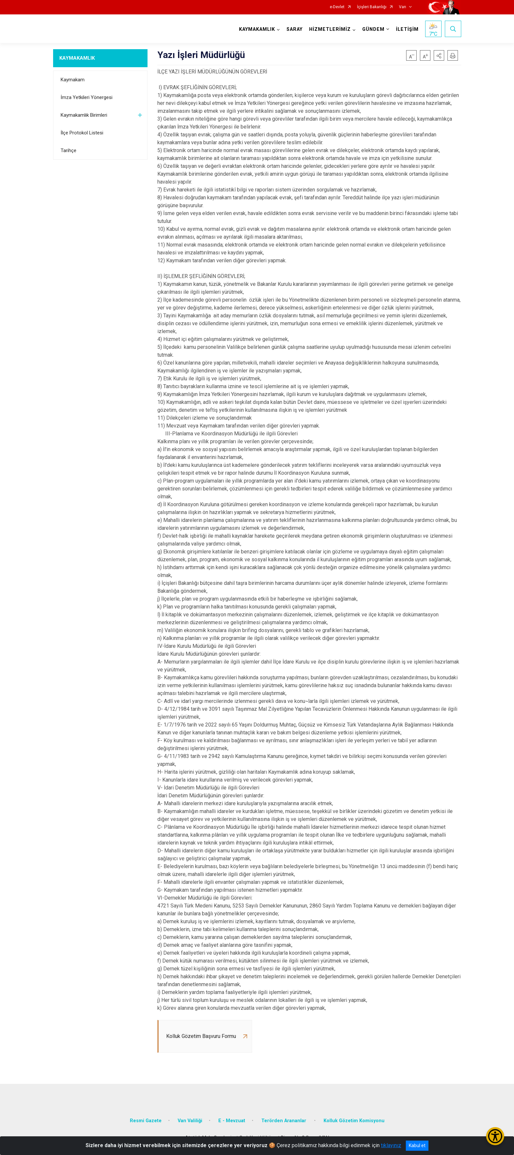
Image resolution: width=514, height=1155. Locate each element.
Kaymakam (73, 80)
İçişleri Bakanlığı (371, 7)
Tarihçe (68, 150)
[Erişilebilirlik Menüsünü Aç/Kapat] (495, 1136)
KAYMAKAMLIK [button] (257, 29)
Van (402, 7)
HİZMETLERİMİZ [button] (330, 29)
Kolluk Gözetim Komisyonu (354, 1121)
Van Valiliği (190, 1121)
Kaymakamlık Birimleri (84, 115)
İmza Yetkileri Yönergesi (86, 97)
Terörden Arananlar (284, 1121)
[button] (439, 55)
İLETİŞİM (407, 29)
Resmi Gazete (146, 1121)
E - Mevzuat (231, 1121)
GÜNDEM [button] (373, 29)
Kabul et (417, 1145)
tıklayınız (391, 1145)
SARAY (295, 29)
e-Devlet (337, 7)
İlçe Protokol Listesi (82, 133)
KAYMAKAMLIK (77, 58)
